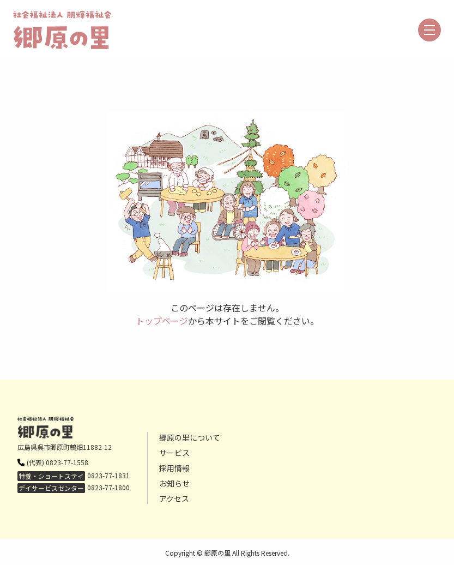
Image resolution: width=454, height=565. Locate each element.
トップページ (162, 320)
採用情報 (174, 467)
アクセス (174, 498)
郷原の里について (189, 437)
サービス (174, 452)
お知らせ (174, 483)
